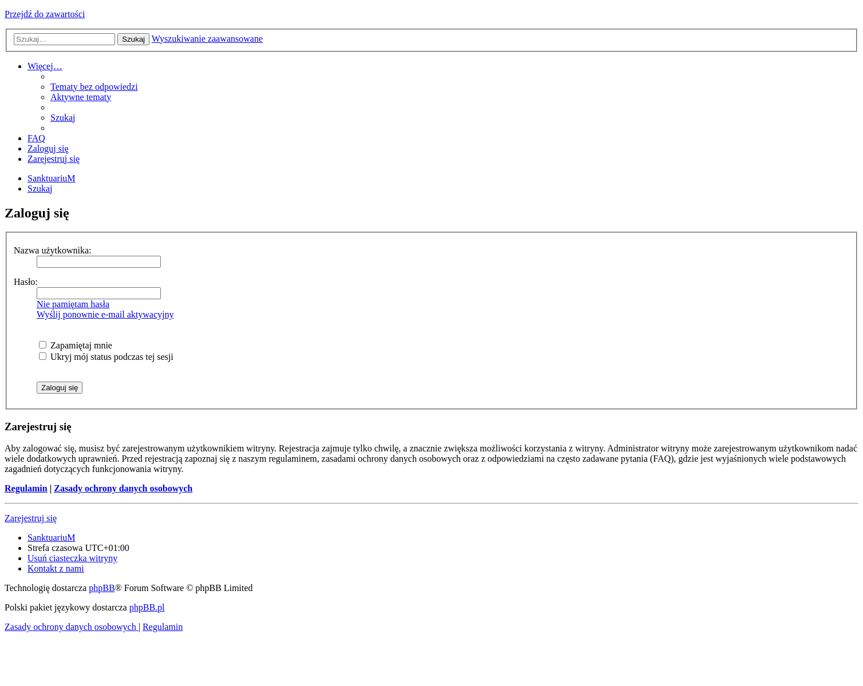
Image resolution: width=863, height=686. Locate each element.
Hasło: (26, 282)
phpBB (102, 588)
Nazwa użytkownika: (53, 250)
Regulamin (26, 488)
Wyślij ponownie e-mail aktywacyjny (105, 314)
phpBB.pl (147, 607)
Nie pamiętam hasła (73, 304)
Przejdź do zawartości (45, 14)
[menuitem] (94, 87)
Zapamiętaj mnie (75, 345)
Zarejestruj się (31, 518)
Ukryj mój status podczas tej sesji (106, 357)
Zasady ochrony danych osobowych (123, 488)
